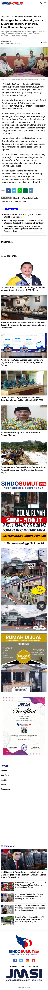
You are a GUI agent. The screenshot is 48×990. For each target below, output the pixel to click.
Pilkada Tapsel (37, 16)
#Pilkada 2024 (7, 201)
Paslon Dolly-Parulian (17, 16)
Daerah (8, 16)
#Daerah (16, 198)
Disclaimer (33, 966)
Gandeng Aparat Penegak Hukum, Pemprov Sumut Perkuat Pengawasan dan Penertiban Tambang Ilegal (23, 228)
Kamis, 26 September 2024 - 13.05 (10, 43)
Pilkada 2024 (28, 16)
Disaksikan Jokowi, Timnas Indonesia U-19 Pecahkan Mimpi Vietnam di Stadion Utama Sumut (30, 885)
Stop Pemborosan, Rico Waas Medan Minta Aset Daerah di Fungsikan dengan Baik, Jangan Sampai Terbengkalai (23, 325)
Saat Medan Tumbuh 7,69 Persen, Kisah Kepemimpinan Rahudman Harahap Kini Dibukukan (29, 896)
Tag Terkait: (6, 198)
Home (3, 16)
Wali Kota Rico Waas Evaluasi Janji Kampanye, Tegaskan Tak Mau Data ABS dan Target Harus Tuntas (22, 362)
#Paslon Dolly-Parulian (30, 198)
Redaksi (14, 966)
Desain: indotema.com (24, 987)
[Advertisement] (24, 817)
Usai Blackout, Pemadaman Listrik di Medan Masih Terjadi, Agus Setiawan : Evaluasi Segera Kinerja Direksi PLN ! (23, 875)
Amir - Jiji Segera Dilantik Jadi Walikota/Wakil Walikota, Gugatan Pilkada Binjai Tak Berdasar (24, 221)
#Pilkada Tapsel (21, 201)
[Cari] (41, 3)
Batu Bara (5, 775)
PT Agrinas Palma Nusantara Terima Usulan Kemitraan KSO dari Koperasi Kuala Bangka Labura (30, 908)
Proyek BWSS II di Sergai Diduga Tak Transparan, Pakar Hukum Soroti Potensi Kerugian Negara (30, 919)
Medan (3, 784)
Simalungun (5, 789)
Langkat (4, 780)
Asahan (4, 771)
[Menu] (46, 3)
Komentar (44, 42)
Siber (22, 966)
